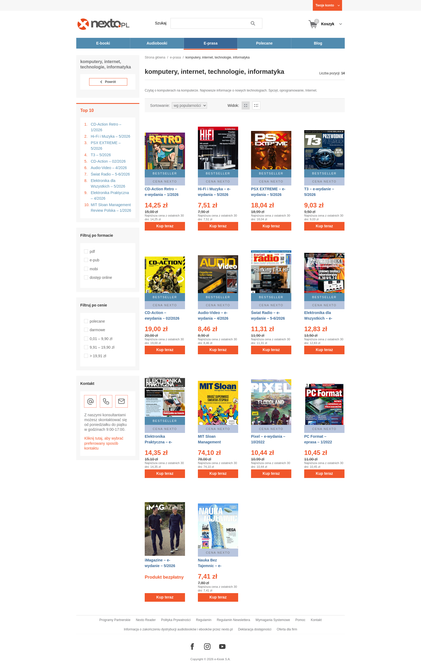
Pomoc (300, 620)
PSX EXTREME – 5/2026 (106, 146)
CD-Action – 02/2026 (108, 161)
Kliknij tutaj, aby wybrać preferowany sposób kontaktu (104, 443)
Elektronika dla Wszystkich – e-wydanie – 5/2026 (319, 318)
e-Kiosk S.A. (222, 659)
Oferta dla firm (287, 629)
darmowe (97, 330)
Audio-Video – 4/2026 (109, 168)
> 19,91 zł (98, 356)
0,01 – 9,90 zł (101, 339)
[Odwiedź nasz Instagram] (207, 646)
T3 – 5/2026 (101, 155)
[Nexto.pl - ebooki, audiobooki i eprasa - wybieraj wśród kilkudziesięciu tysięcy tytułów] (103, 24)
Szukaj (160, 23)
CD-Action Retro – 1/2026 (106, 127)
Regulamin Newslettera (233, 620)
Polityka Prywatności (176, 620)
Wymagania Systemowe (272, 620)
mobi (94, 269)
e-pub (94, 260)
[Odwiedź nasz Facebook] (192, 646)
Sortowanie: (160, 105)
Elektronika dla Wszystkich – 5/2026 (108, 183)
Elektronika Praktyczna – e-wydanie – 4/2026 (160, 442)
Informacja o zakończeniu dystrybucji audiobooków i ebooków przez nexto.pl (178, 629)
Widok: (233, 105)
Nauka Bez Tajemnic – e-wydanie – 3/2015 (213, 566)
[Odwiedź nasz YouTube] (222, 646)
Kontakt (316, 620)
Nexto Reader (146, 620)
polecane (97, 321)
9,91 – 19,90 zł (102, 347)
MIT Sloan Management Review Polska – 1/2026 (111, 208)
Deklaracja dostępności (254, 629)
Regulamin (203, 620)
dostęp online (101, 277)
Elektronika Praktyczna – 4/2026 (110, 195)
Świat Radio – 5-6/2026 (110, 174)
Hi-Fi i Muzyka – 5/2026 (110, 136)
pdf (92, 251)
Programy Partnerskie (114, 620)
